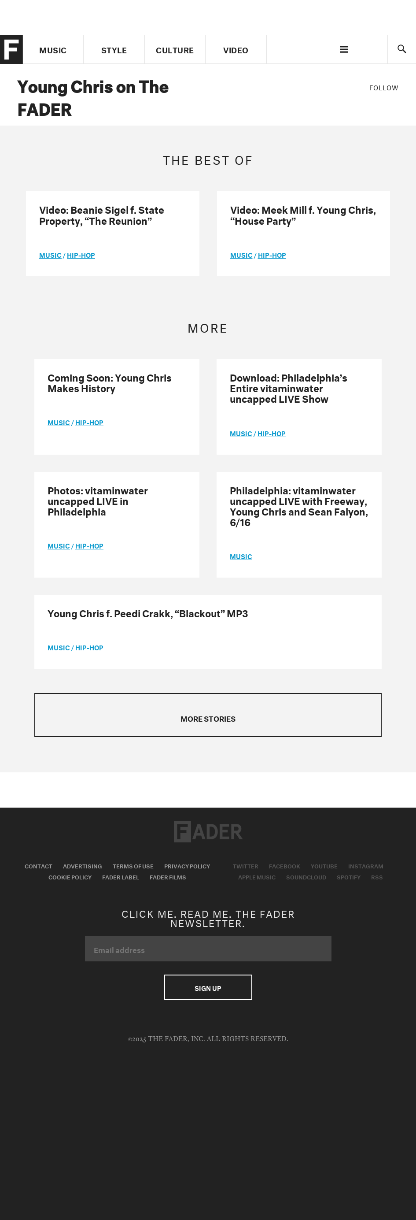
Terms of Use (133, 865)
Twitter (245, 865)
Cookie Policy (70, 876)
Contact (38, 865)
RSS (377, 876)
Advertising (82, 865)
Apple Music (257, 876)
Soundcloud (306, 876)
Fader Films (168, 876)
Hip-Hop (81, 254)
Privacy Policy (187, 865)
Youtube (324, 865)
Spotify (349, 876)
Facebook (284, 865)
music (50, 254)
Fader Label (120, 876)
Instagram (365, 865)
